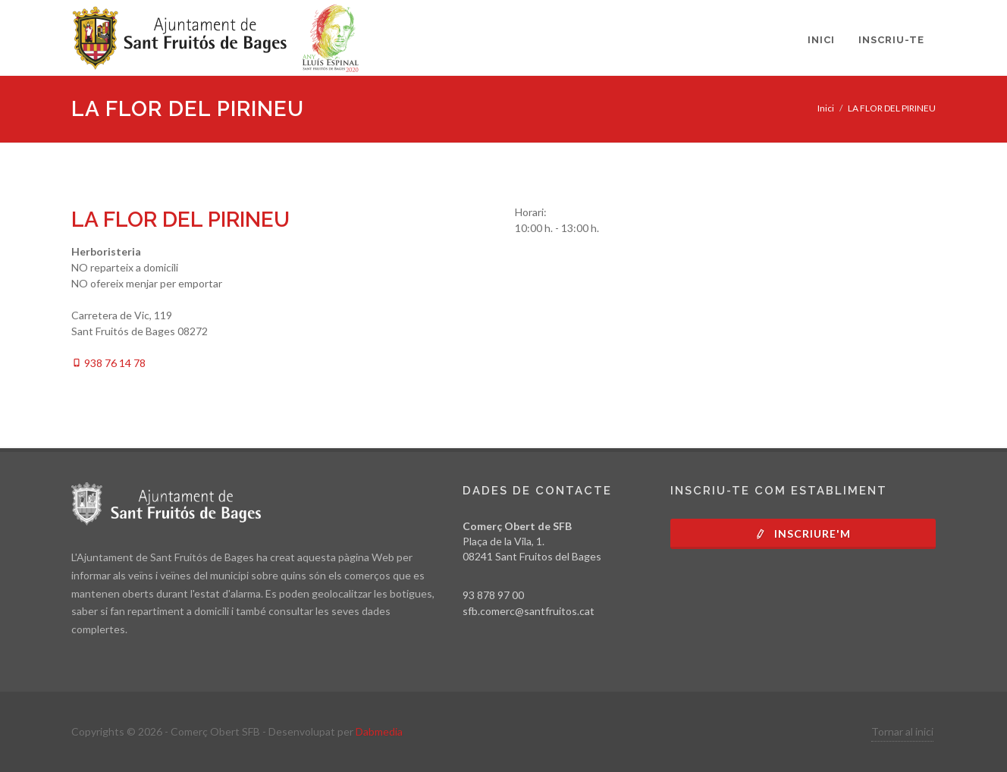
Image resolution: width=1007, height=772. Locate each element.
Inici (825, 108)
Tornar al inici (902, 731)
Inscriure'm (803, 533)
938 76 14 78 (108, 362)
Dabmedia (379, 731)
